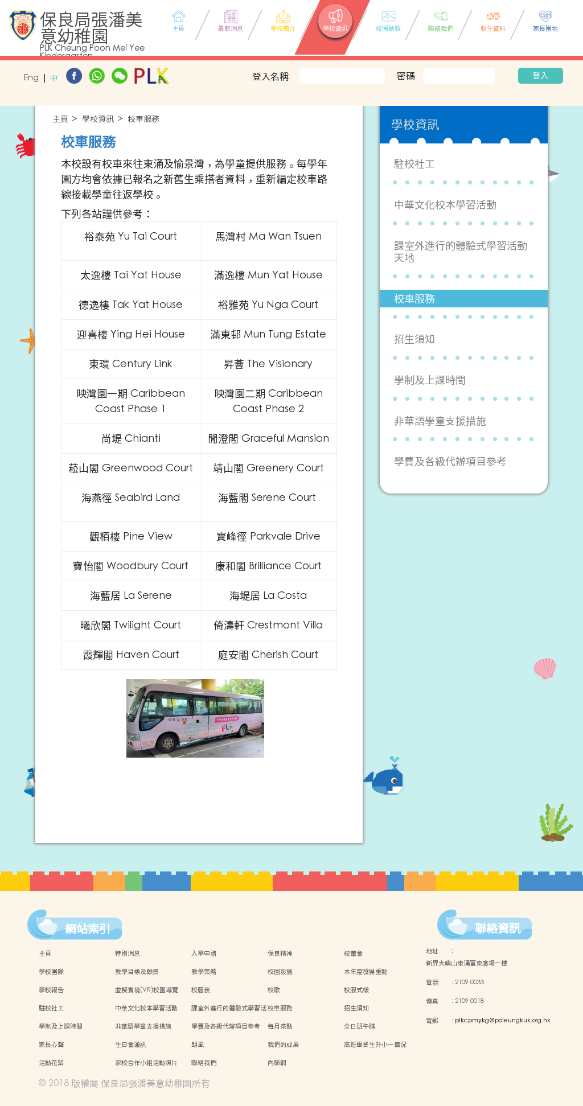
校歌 (274, 989)
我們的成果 (283, 1044)
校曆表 (200, 989)
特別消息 (127, 953)
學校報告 (51, 989)
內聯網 (277, 1062)
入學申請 (203, 953)
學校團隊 (51, 971)
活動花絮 (51, 1062)
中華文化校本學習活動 (445, 205)
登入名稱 (270, 76)
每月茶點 (280, 1026)
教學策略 (203, 971)
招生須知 (414, 339)
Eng (31, 78)
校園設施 (280, 971)
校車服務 (143, 119)
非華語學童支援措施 (440, 421)
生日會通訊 (130, 1044)
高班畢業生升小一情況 (375, 1044)
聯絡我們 (203, 1062)
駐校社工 (414, 164)
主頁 (60, 119)
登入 (540, 75)
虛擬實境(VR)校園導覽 (146, 989)
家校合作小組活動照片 (146, 1062)
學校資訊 (98, 119)
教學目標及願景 (137, 971)
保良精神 (280, 953)
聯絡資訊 (497, 928)
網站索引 (87, 929)
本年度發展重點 (366, 971)
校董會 (353, 953)
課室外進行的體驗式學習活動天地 (460, 252)
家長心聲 (51, 1044)
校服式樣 (356, 989)
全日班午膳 (359, 1026)
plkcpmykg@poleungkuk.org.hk (503, 1020)
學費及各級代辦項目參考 (450, 461)
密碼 (406, 75)
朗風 (197, 1044)
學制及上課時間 (430, 380)
